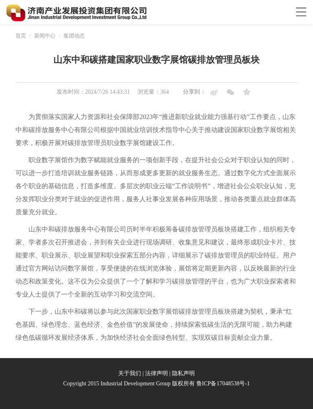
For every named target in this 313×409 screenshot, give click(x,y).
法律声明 (156, 373)
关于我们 (129, 373)
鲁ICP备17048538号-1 (223, 383)
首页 (20, 36)
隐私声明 (183, 373)
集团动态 (74, 36)
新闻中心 (44, 36)
